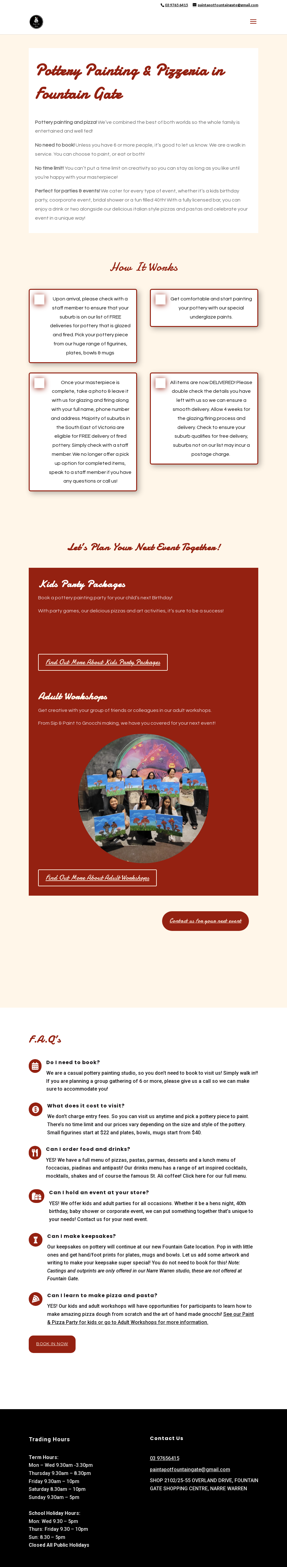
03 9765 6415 (176, 4)
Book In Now (52, 1344)
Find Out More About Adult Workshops (97, 877)
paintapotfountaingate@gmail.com (190, 1469)
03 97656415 (164, 1458)
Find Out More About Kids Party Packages (103, 662)
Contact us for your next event (205, 921)
